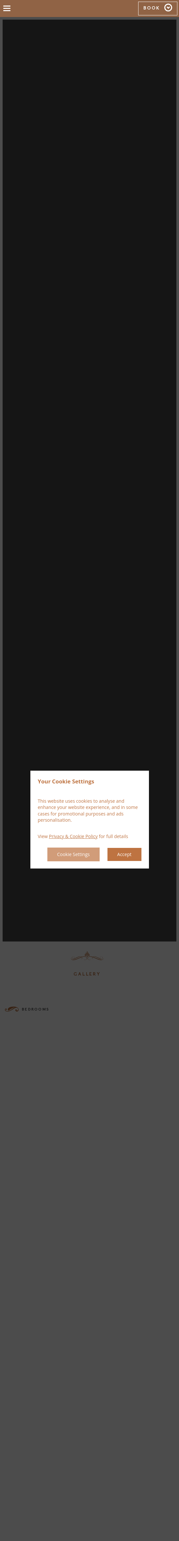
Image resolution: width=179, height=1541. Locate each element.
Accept (124, 854)
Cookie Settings (73, 854)
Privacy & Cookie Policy (73, 836)
